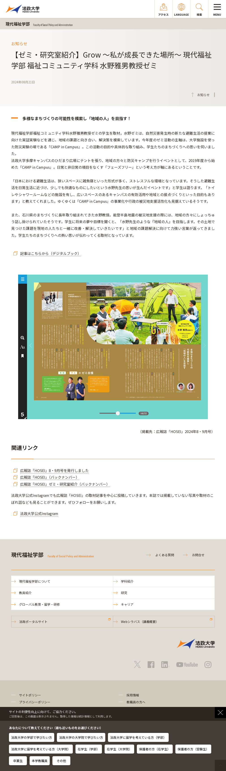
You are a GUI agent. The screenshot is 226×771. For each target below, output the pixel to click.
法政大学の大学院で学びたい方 (81, 737)
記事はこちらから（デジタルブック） (50, 253)
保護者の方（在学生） (154, 749)
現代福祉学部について (34, 581)
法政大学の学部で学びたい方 (31, 737)
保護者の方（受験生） (193, 749)
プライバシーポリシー (34, 702)
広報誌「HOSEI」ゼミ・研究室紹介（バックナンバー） (65, 484)
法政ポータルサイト (33, 621)
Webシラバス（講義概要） (140, 621)
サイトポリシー (30, 695)
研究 (124, 592)
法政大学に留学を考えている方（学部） (138, 737)
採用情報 (133, 695)
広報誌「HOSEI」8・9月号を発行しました (54, 470)
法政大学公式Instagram (39, 513)
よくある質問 (164, 555)
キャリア (127, 604)
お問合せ (198, 555)
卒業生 (18, 760)
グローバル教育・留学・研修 (39, 604)
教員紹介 (25, 592)
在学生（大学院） (119, 749)
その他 (61, 760)
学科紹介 (127, 581)
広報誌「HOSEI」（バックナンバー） (49, 477)
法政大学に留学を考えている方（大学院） (41, 749)
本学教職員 (39, 760)
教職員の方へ (136, 702)
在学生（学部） (89, 749)
